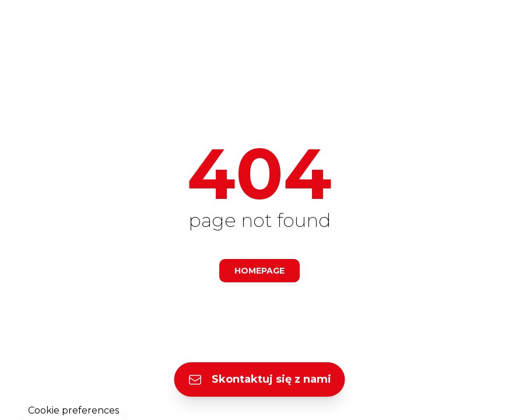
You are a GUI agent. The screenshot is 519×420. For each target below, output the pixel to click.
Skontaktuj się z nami (259, 380)
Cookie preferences (73, 410)
